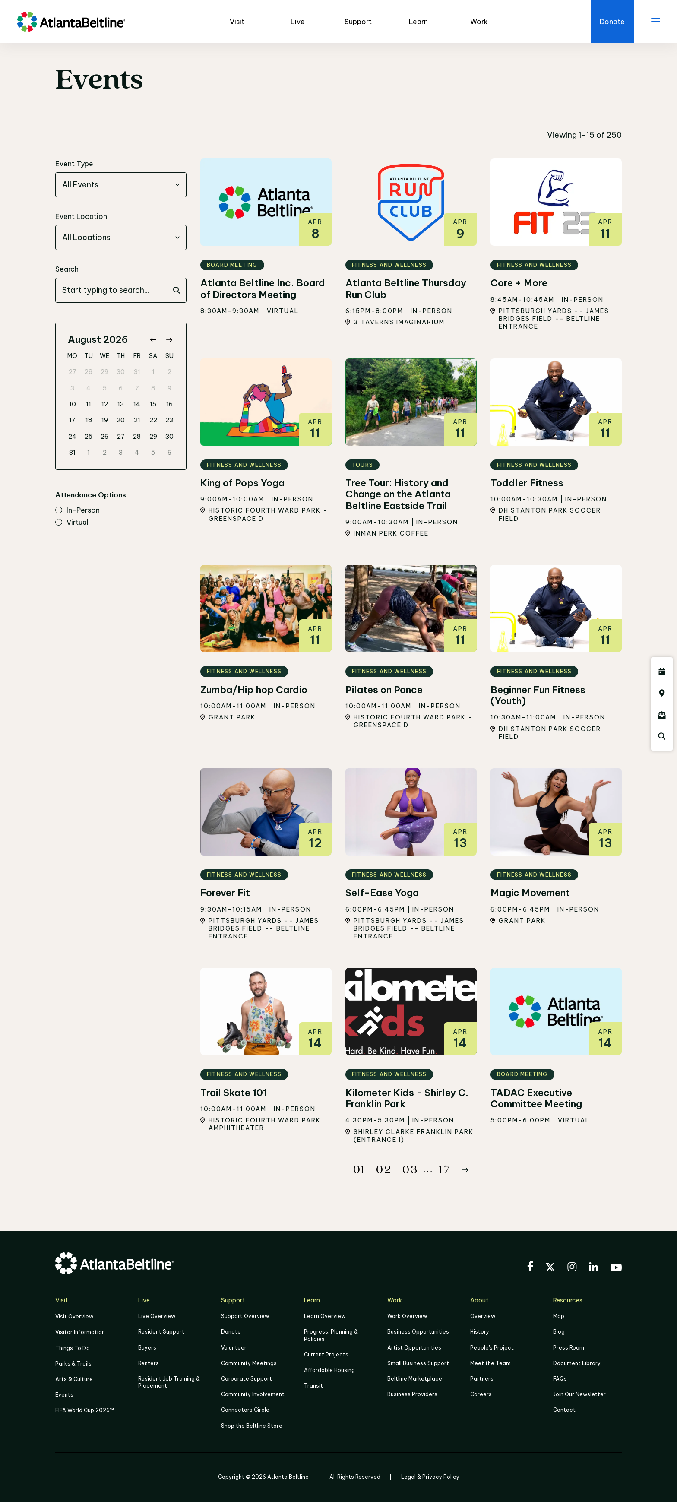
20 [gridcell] (121, 421)
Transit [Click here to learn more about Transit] (313, 1386)
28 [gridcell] (88, 372)
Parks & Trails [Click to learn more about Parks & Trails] (73, 1363)
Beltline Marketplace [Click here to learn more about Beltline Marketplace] (414, 1378)
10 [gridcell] (72, 404)
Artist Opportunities (414, 1347)
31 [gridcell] (137, 372)
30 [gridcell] (121, 372)
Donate (231, 1332)
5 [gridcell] (105, 388)
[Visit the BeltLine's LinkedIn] (593, 1268)
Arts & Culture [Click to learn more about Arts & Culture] (74, 1379)
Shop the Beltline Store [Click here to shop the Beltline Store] (251, 1426)
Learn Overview (324, 1316)
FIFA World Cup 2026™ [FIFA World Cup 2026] (84, 1410)
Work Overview (407, 1316)
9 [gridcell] (169, 388)
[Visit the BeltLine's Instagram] (572, 1268)
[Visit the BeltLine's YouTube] (616, 1269)
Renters (148, 1363)
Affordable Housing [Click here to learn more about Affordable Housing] (329, 1370)
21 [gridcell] (137, 421)
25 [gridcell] (88, 436)
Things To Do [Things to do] (72, 1348)
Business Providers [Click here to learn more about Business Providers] (412, 1394)
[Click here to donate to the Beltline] (612, 21)
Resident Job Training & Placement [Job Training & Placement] (169, 1382)
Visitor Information (80, 1332)
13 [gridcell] (120, 404)
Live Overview (156, 1316)
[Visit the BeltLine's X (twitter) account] (550, 1268)
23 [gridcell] (169, 421)
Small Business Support (418, 1363)
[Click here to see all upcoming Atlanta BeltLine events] (662, 671)
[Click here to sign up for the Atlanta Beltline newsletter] (662, 715)
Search (67, 269)
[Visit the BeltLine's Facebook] (530, 1267)
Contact (564, 1410)
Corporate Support (246, 1378)
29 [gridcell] (104, 372)
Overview (482, 1316)
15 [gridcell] (153, 404)
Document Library (577, 1363)
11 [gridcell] (88, 404)
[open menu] (655, 21)
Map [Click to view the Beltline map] (558, 1316)
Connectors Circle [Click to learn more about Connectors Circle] (245, 1410)
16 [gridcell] (169, 404)
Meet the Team (490, 1363)
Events (64, 1395)
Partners (482, 1378)
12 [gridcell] (104, 404)
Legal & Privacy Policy (430, 1476)
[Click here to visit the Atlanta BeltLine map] (662, 693)
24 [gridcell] (72, 436)
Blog (559, 1332)
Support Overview (245, 1316)
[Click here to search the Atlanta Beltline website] (662, 736)
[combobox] (121, 185)
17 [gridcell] (72, 421)
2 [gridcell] (169, 372)
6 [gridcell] (121, 388)
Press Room (568, 1347)
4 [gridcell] (88, 388)
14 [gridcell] (136, 404)
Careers (481, 1394)
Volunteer (234, 1347)
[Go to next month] (169, 340)
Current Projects (326, 1354)
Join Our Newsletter (579, 1394)
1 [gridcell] (153, 372)
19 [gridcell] (104, 421)
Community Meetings (249, 1363)
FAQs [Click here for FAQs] (560, 1378)
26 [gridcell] (104, 436)
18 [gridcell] (88, 421)
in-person (77, 511)
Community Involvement (253, 1394)
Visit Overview (74, 1317)
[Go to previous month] (153, 340)
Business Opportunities (418, 1332)
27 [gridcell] (72, 372)
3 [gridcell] (72, 388)
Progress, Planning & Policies (331, 1335)
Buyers (147, 1347)
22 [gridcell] (153, 421)
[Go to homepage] (71, 22)
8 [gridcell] (153, 388)
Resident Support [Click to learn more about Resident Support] (161, 1332)
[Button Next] (465, 1170)
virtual (72, 522)
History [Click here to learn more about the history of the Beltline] (479, 1332)
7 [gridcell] (137, 388)
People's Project (492, 1347)
